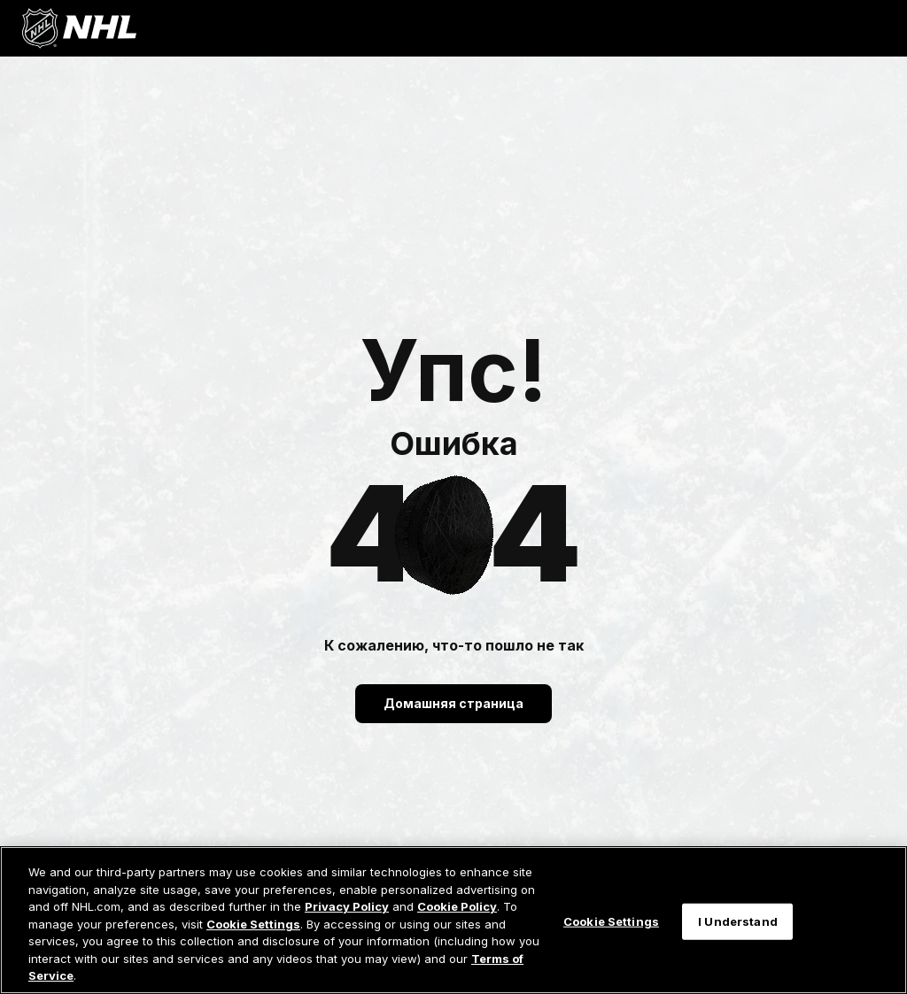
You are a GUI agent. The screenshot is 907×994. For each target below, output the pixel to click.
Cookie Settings (253, 924)
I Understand (738, 920)
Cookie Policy (457, 906)
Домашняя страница (453, 703)
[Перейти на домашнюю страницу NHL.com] (78, 28)
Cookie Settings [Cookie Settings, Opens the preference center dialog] (611, 920)
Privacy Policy (347, 906)
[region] (453, 920)
